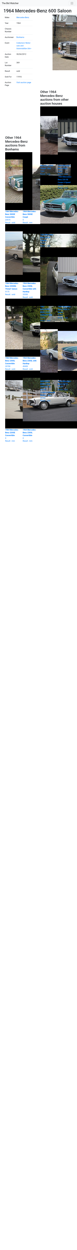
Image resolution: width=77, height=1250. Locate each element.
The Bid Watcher (10, 3)
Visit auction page (23, 82)
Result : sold (65, 182)
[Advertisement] (21, 113)
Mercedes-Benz (22, 17)
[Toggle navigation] (72, 3)
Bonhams (20, 37)
